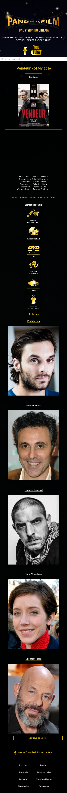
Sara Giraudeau (33, 574)
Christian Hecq (33, 658)
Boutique (33, 77)
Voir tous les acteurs (38, 738)
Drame (53, 197)
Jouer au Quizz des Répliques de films (34, 752)
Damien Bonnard (34, 489)
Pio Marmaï (33, 320)
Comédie (23, 197)
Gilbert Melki (33, 405)
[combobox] (33, 59)
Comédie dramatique (38, 197)
